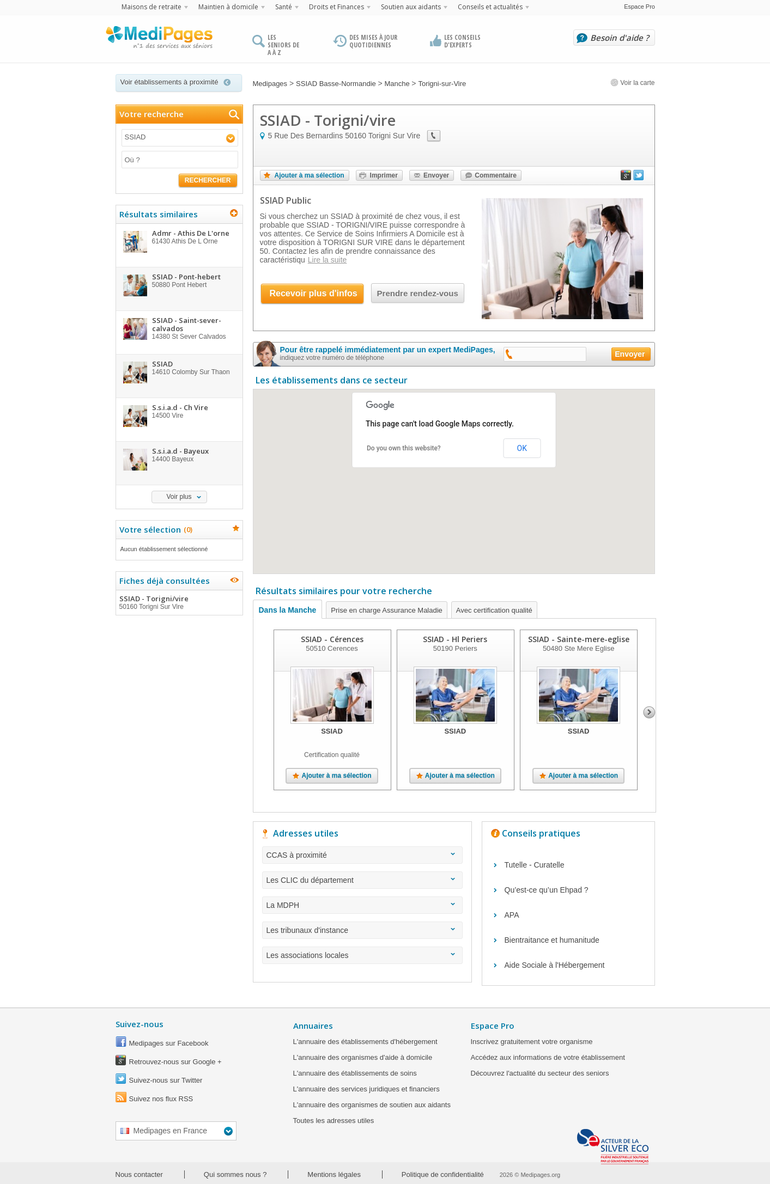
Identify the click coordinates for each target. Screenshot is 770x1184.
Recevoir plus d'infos (313, 293)
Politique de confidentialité (443, 1174)
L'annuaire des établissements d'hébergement (365, 1041)
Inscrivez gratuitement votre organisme (532, 1041)
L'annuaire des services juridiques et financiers (366, 1089)
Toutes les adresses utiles (333, 1120)
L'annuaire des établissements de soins (355, 1073)
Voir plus (178, 497)
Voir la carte (632, 83)
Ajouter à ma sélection (309, 175)
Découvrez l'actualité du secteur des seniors (540, 1073)
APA (512, 915)
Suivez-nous (139, 1023)
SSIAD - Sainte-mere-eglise (578, 639)
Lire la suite (327, 259)
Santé (283, 6)
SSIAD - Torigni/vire (178, 602)
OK (522, 448)
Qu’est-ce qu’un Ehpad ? (547, 890)
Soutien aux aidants (411, 6)
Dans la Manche (288, 610)
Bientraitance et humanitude (552, 940)
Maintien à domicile (228, 6)
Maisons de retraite (151, 6)
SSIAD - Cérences (332, 639)
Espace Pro (639, 6)
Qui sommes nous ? (235, 1174)
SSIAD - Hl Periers (455, 639)
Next (649, 712)
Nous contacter (139, 1174)
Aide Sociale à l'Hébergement (555, 965)
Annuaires (313, 1025)
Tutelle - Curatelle (535, 864)
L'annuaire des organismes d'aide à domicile (363, 1057)
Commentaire (496, 175)
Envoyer (436, 175)
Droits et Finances (336, 6)
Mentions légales (334, 1174)
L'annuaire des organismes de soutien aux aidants (372, 1105)
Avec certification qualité (494, 610)
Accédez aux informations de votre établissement (548, 1057)
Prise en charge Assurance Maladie (386, 610)
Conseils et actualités (490, 6)
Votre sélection (154, 529)
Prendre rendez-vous (417, 293)
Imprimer (384, 175)
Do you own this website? (404, 448)
